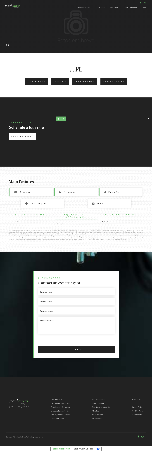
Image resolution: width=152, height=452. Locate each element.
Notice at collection (61, 449)
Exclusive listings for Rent (60, 411)
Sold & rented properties (101, 407)
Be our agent (97, 418)
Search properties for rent (60, 415)
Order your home (57, 418)
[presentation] (56, 340)
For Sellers (114, 7)
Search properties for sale (60, 407)
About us (95, 411)
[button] (148, 118)
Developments (84, 7)
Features (59, 81)
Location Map (83, 81)
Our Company (131, 7)
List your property (98, 403)
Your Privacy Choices (83, 449)
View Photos (35, 81)
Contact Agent (112, 81)
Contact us (136, 399)
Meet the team (97, 415)
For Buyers (100, 7)
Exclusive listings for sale (60, 403)
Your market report (99, 399)
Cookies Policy (137, 411)
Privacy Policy (137, 407)
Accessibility (137, 415)
